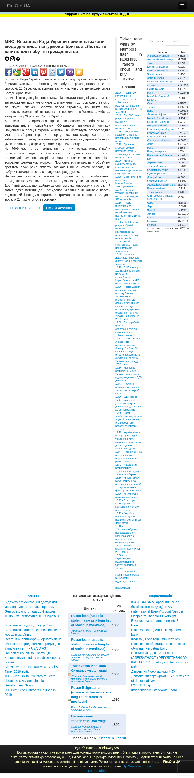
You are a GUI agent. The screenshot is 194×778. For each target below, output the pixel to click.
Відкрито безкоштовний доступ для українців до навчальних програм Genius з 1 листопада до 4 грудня (31, 606)
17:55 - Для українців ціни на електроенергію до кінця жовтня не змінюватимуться (127, 329)
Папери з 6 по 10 (112, 738)
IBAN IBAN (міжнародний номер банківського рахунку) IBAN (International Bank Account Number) (157, 606)
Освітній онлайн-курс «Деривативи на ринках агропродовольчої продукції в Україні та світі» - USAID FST (33, 643)
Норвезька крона (156, 132)
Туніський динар (156, 166)
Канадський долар (157, 66)
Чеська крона (154, 74)
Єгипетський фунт (157, 169)
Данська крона (155, 77)
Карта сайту (97, 771)
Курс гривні (156, 41)
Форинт (151, 85)
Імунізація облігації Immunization (155, 639)
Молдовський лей (157, 125)
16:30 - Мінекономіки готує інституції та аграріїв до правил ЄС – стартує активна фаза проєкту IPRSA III (128, 484)
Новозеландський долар (161, 129)
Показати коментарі (25, 208)
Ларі (149, 206)
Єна (149, 103)
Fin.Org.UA (18, 5)
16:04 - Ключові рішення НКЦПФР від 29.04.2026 (127, 548)
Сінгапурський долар (159, 140)
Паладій (151, 224)
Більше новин (123, 587)
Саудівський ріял (156, 136)
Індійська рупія (155, 89)
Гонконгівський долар (159, 81)
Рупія (150, 92)
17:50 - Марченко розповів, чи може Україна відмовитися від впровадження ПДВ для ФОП (128, 374)
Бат (149, 158)
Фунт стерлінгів (156, 173)
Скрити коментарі (59, 208)
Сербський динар (157, 181)
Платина (152, 221)
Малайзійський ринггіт (159, 118)
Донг (150, 144)
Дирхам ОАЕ (154, 162)
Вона (150, 110)
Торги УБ (174, 41)
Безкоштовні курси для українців (29, 625)
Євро (150, 202)
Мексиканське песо (158, 121)
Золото (151, 213)
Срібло (151, 217)
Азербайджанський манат (162, 184)
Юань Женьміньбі (157, 70)
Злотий (151, 210)
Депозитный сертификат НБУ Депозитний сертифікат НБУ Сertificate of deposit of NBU (160, 676)
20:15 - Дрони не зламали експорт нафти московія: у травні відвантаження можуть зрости (127, 151)
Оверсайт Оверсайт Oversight (153, 616)
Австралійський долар (160, 59)
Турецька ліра (155, 192)
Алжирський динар (158, 55)
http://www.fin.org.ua (136, 766)
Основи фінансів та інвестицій (27, 653)
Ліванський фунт (156, 114)
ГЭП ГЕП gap (141, 685)
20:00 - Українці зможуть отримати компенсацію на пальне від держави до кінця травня (128, 167)
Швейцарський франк (159, 155)
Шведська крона (156, 151)
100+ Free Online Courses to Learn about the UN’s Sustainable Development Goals (30, 680)
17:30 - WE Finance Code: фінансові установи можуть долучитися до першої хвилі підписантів (128, 403)
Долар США (154, 177)
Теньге (151, 107)
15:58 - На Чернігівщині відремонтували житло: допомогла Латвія (125, 562)
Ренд (150, 147)
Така (150, 63)
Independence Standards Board (154, 690)
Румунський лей (156, 188)
